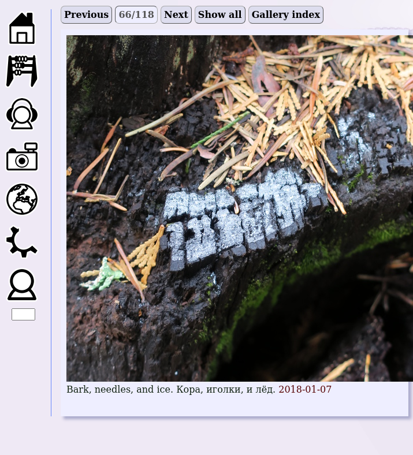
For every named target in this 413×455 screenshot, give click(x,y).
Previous (86, 14)
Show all (220, 14)
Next (176, 14)
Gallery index (286, 14)
